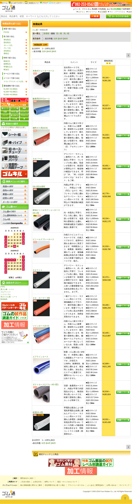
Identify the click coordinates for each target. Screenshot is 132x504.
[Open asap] (125, 498)
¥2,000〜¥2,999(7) (10, 92)
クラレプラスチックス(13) (13, 81)
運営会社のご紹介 (27, 478)
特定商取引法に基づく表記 (55, 485)
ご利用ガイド (32, 3)
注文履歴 (103, 12)
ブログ (44, 3)
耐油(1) (6, 69)
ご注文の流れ (25, 482)
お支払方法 (37, 482)
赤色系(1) (7, 51)
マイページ (92, 12)
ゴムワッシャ (6, 292)
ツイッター (55, 3)
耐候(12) (7, 61)
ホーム (4, 3)
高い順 (66, 33)
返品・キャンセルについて (67, 482)
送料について (49, 482)
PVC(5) (6, 32)
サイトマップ (124, 485)
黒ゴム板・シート (7, 289)
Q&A (130, 12)
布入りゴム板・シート (9, 297)
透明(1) (6, 53)
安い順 (59, 33)
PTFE (3, 287)
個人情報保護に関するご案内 (31, 485)
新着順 (46, 33)
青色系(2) (7, 40)
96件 (66, 38)
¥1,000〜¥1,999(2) (10, 89)
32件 (55, 38)
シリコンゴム (6, 294)
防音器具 (4, 299)
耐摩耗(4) (7, 64)
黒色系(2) (7, 42)
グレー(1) (7, 48)
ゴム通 (35, 30)
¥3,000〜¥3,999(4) (10, 95)
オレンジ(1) (8, 45)
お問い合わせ (111, 485)
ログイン (81, 12)
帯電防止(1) (8, 67)
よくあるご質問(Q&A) (95, 485)
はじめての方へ (16, 3)
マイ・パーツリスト (117, 12)
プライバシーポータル (76, 485)
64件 (61, 38)
